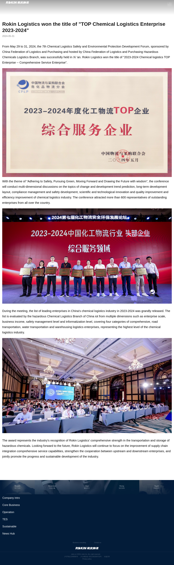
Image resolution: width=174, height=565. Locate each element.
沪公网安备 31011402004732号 (91, 556)
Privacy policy (87, 559)
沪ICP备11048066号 (71, 556)
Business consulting (79, 542)
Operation (8, 512)
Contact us (97, 542)
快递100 (107, 556)
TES (5, 519)
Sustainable (9, 526)
